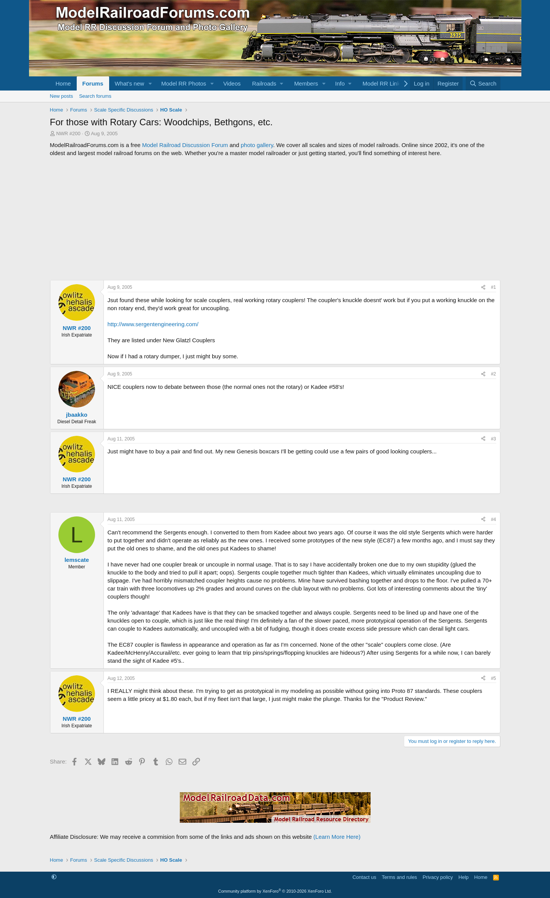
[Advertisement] (275, 218)
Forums (92, 83)
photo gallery (257, 145)
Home (63, 83)
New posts (61, 96)
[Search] (483, 83)
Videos (232, 83)
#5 (493, 678)
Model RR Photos (183, 83)
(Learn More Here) (336, 836)
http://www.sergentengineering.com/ (153, 324)
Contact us (364, 877)
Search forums (95, 96)
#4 (493, 519)
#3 (493, 439)
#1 (493, 287)
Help (463, 877)
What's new (129, 83)
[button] (150, 83)
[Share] (483, 287)
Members (306, 83)
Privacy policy (438, 877)
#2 (493, 374)
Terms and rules (399, 877)
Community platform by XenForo (275, 891)
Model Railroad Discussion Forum (185, 145)
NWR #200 (68, 133)
